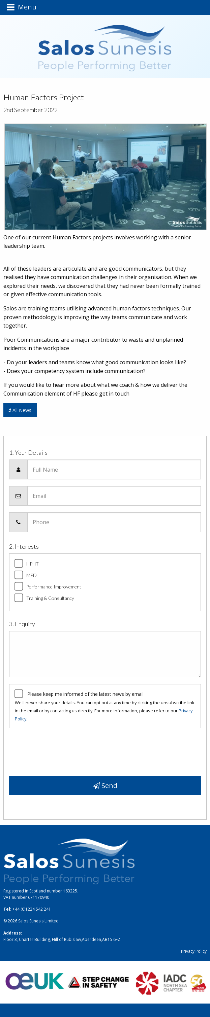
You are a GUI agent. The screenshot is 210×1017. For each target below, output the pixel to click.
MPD (31, 575)
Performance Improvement (53, 586)
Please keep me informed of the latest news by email (85, 694)
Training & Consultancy (50, 598)
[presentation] (60, 750)
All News (19, 410)
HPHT (32, 564)
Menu (21, 7)
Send (105, 785)
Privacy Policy (194, 951)
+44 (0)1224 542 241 (31, 909)
